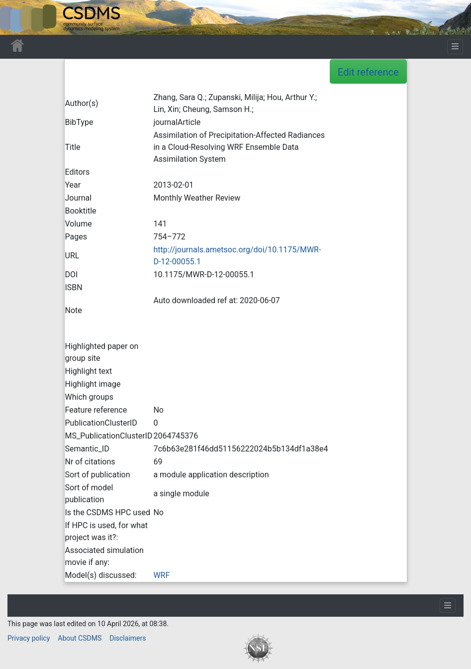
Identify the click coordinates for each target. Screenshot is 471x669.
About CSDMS (79, 638)
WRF (161, 575)
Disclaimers (127, 638)
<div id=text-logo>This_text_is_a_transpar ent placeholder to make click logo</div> (16, 17)
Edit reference (368, 72)
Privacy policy (28, 638)
